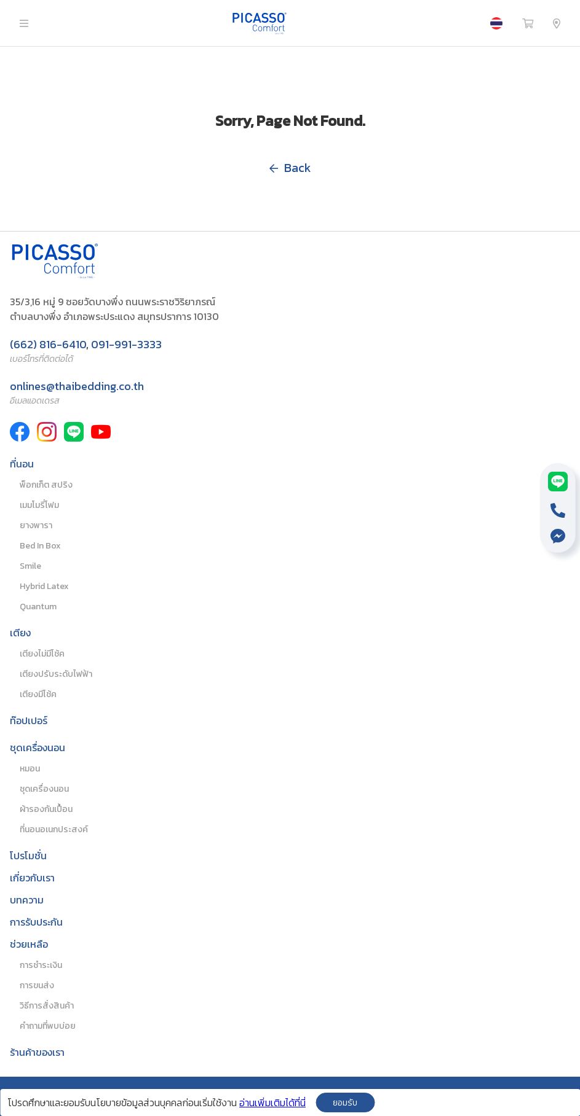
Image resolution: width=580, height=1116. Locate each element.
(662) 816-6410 (48, 344)
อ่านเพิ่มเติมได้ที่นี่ (272, 1102)
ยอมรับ (345, 1102)
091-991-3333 (126, 344)
